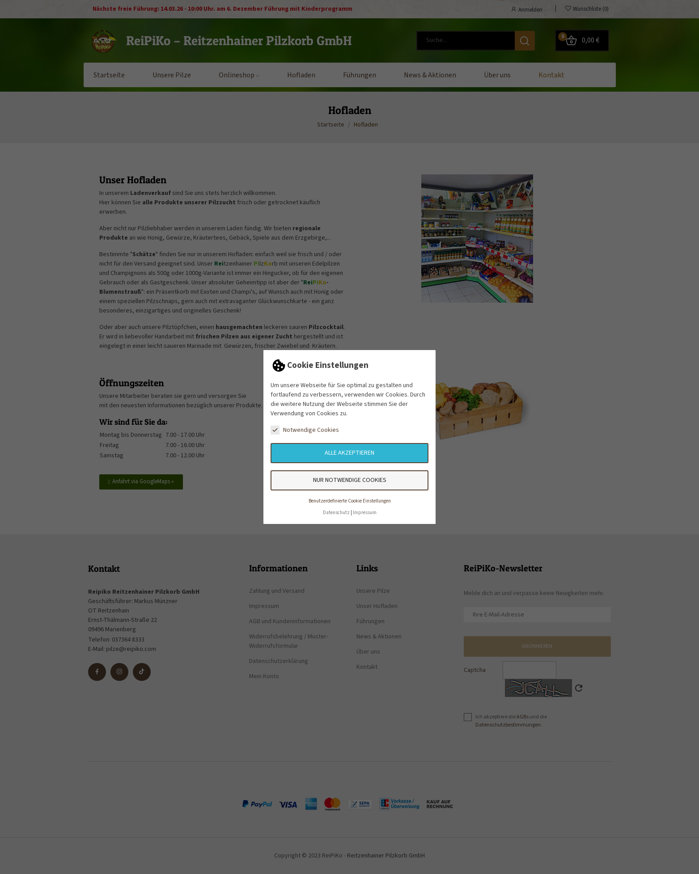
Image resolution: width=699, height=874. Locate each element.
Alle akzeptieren (349, 452)
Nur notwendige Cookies (349, 480)
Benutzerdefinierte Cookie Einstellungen (350, 501)
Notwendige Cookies (305, 430)
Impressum (365, 512)
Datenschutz (336, 512)
